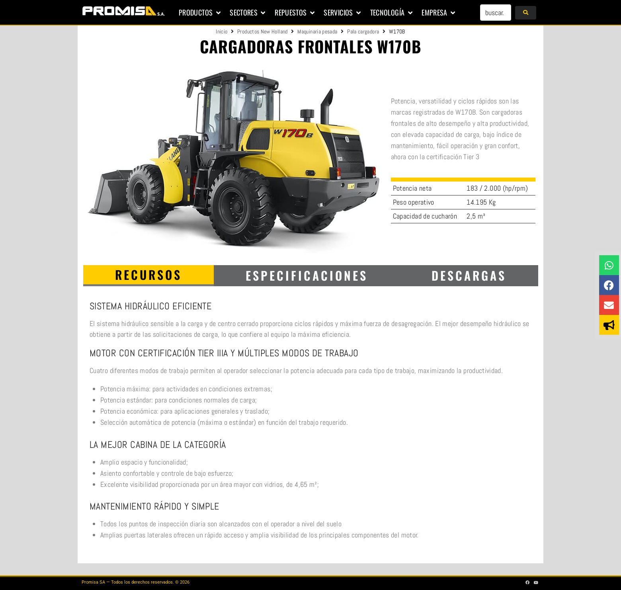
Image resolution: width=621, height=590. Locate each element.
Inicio (221, 31)
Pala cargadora (363, 31)
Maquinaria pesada (317, 31)
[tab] (148, 275)
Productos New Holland (262, 31)
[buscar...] (495, 12)
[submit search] (525, 13)
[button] (200, 12)
